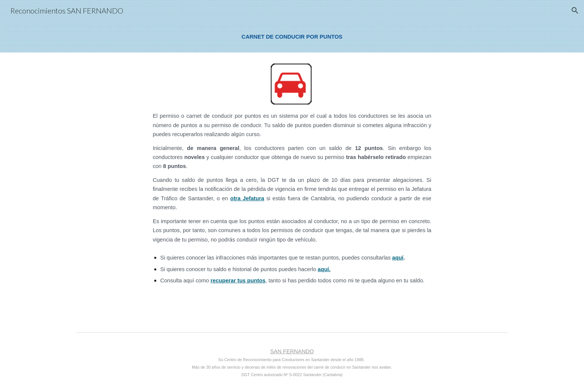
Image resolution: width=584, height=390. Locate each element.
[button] (575, 11)
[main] (292, 37)
